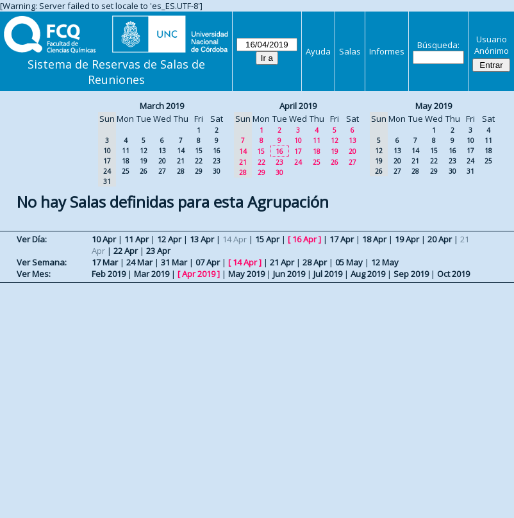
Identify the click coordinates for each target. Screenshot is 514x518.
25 (125, 171)
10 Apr (104, 239)
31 (470, 171)
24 (298, 162)
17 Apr (341, 239)
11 (125, 150)
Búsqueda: (438, 45)
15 (199, 150)
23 (216, 160)
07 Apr (207, 262)
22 (199, 160)
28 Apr (315, 262)
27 (162, 171)
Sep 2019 (411, 274)
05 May (349, 262)
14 (181, 150)
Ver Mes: (34, 274)
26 (143, 171)
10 (298, 140)
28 (181, 171)
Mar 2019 (151, 274)
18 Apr (374, 239)
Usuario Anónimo (491, 44)
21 (181, 160)
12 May (385, 262)
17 (298, 151)
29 (199, 171)
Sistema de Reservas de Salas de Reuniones (116, 71)
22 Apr (125, 250)
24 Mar (139, 262)
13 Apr (202, 239)
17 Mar (105, 262)
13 (162, 150)
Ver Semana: (42, 262)
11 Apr (136, 239)
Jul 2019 (327, 274)
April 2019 (298, 106)
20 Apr (439, 239)
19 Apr (407, 239)
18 (125, 160)
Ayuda (318, 51)
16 (216, 150)
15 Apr (267, 239)
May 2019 (433, 106)
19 (143, 160)
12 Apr (169, 239)
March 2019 (162, 106)
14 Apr (245, 262)
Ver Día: (32, 239)
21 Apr (282, 262)
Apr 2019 (198, 274)
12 (143, 150)
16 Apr (304, 239)
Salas (350, 51)
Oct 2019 (453, 274)
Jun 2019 (289, 274)
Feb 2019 (109, 274)
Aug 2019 (368, 274)
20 (162, 160)
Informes (386, 51)
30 (216, 171)
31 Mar (174, 262)
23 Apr (158, 250)
